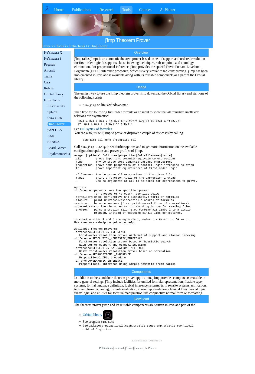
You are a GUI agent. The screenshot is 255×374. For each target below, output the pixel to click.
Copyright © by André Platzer (110, 364)
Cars (47, 82)
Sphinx (52, 112)
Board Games (57, 148)
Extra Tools (52, 100)
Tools (126, 10)
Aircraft (49, 70)
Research (106, 10)
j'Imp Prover (56, 124)
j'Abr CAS (55, 130)
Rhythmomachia (59, 154)
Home (58, 10)
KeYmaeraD (56, 106)
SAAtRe (53, 142)
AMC (51, 136)
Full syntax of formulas (96, 130)
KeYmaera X (53, 52)
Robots (49, 88)
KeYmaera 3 (52, 58)
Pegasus (49, 64)
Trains (48, 76)
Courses (145, 10)
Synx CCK (55, 118)
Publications (81, 10)
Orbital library (54, 94)
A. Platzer (167, 10)
